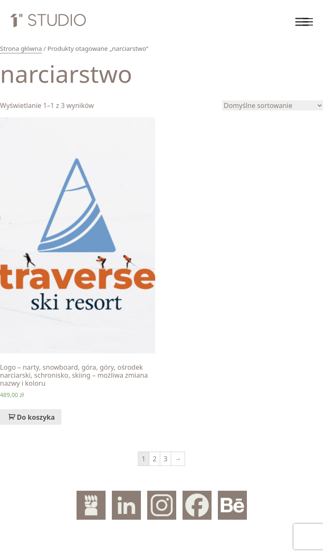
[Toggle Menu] (302, 22)
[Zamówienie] (272, 105)
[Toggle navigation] (308, 22)
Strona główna (21, 48)
